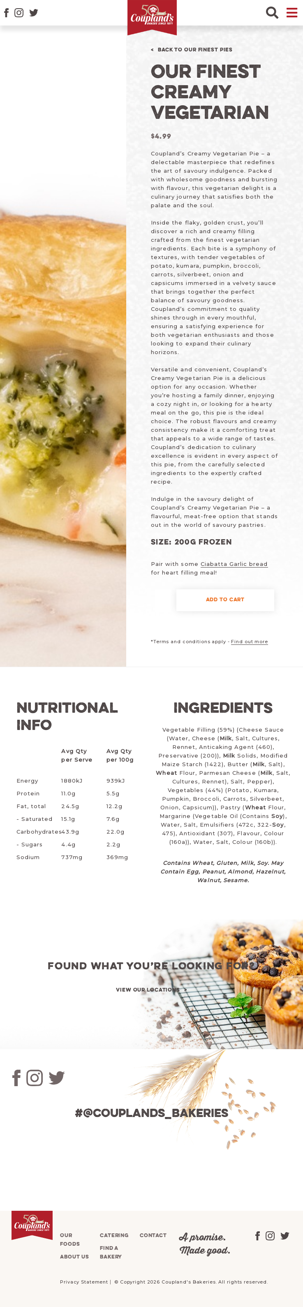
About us (74, 1257)
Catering (114, 1235)
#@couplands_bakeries (151, 1114)
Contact (153, 1235)
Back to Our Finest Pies (195, 50)
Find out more (249, 641)
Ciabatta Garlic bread (234, 564)
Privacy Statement (84, 1282)
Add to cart (225, 600)
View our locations (148, 990)
